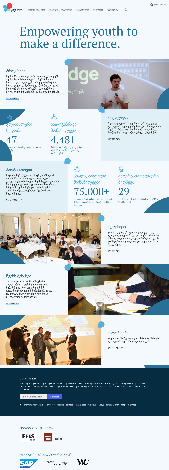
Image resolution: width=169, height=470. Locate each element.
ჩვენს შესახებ (113, 9)
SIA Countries (160, 4)
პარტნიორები (82, 9)
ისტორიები (66, 9)
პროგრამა (98, 9)
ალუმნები (53, 9)
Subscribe (54, 396)
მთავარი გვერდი (36, 9)
